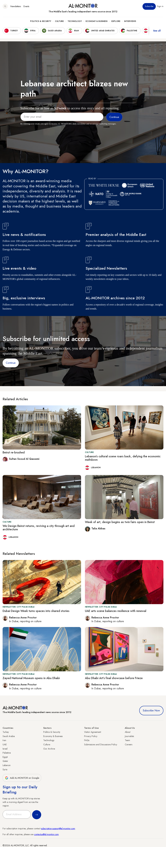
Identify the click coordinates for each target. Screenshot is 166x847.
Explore (115, 21)
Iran (4, 740)
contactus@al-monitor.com (46, 834)
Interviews (130, 21)
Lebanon (7, 765)
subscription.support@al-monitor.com (58, 828)
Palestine (7, 752)
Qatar (5, 761)
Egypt (5, 757)
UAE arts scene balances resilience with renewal (115, 611)
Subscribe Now (151, 710)
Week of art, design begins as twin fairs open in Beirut (120, 522)
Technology (75, 21)
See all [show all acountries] (157, 30)
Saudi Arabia (9, 736)
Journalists (129, 736)
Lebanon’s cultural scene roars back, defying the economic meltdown (122, 458)
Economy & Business (96, 21)
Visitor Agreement (92, 732)
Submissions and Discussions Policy (100, 744)
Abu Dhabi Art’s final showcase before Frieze (114, 678)
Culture (59, 21)
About (127, 732)
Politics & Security (40, 21)
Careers (128, 744)
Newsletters (15, 6)
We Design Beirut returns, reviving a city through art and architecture (39, 528)
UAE (5, 744)
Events (26, 6)
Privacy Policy (90, 736)
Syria (5, 769)
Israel (5, 748)
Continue (11, 363)
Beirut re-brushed (14, 452)
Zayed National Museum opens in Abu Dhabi (31, 678)
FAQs (86, 740)
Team (127, 740)
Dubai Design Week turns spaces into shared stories (36, 611)
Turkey (6, 732)
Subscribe (149, 6)
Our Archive (49, 748)
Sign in (160, 6)
